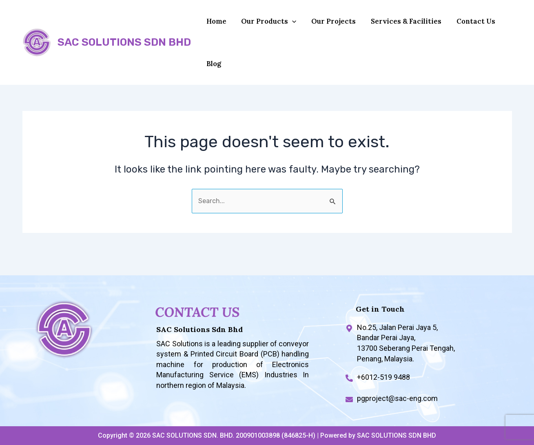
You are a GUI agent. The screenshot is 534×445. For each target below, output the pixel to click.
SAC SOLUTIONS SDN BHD (124, 50)
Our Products (264, 25)
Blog (212, 75)
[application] (288, 25)
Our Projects (327, 25)
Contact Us (463, 25)
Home (215, 25)
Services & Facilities (396, 25)
